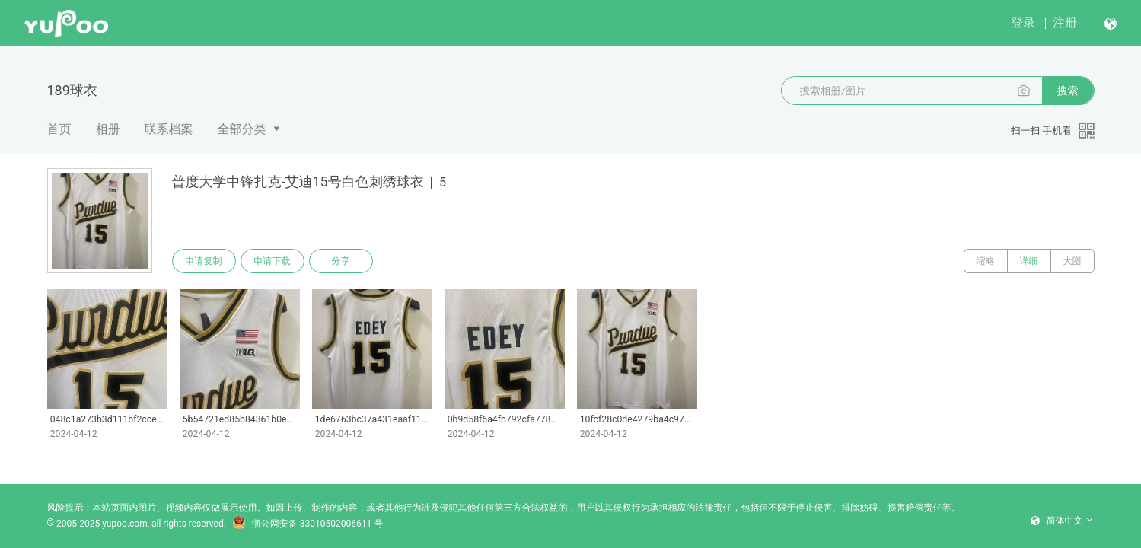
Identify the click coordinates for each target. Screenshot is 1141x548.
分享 (341, 261)
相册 (108, 129)
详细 (1029, 261)
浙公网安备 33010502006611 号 (307, 523)
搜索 (1068, 90)
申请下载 (272, 261)
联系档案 (169, 129)
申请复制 (204, 261)
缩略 (986, 261)
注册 (1065, 22)
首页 (59, 129)
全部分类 (242, 129)
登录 (1023, 22)
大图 (1072, 261)
